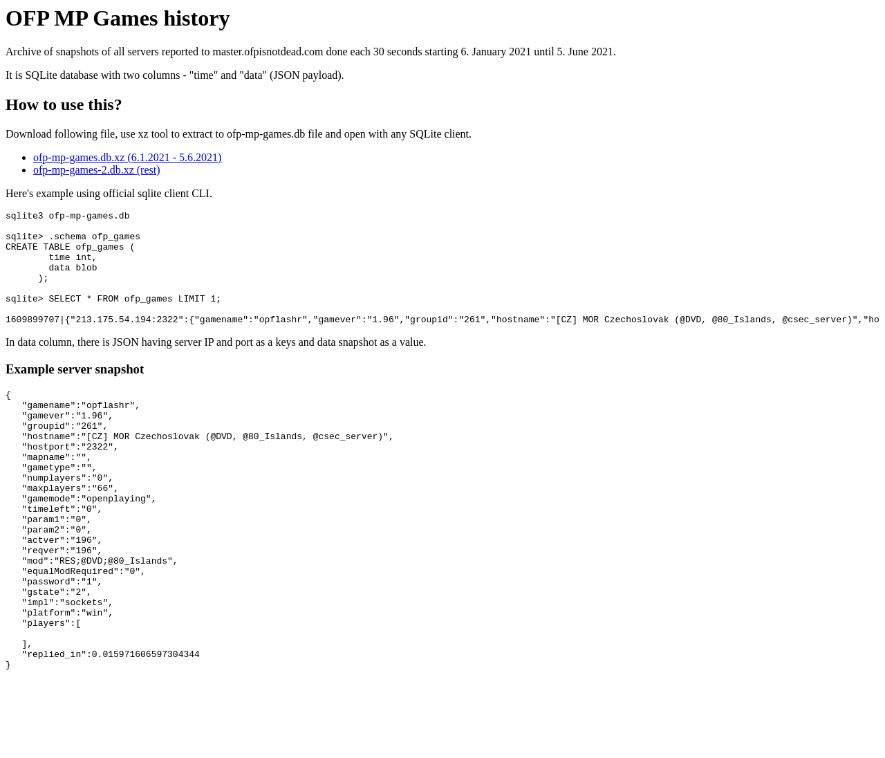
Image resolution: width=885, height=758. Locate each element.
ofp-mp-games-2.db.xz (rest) (96, 170)
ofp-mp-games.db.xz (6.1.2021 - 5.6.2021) (127, 157)
